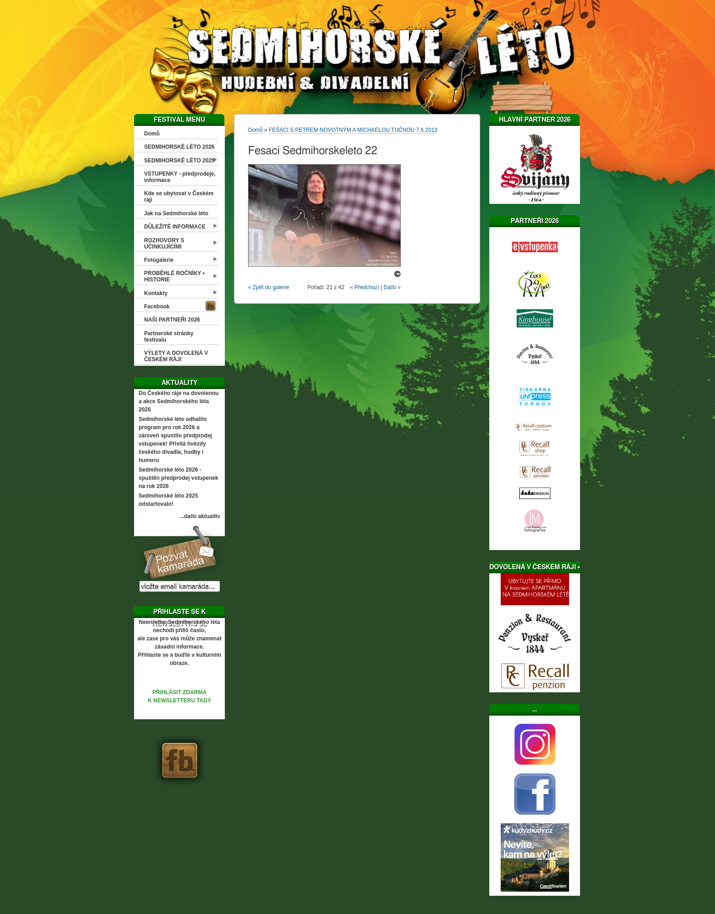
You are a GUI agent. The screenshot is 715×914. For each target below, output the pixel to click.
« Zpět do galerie (268, 287)
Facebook (157, 306)
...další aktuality (200, 516)
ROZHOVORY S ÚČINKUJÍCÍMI (164, 243)
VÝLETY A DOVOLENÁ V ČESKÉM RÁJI (176, 356)
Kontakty (155, 293)
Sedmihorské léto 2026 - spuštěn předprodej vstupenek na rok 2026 (178, 478)
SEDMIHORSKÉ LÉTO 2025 (179, 160)
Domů (152, 133)
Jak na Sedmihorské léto (176, 213)
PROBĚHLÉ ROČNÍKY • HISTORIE (174, 276)
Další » (391, 287)
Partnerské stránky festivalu (168, 336)
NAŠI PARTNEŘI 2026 (172, 320)
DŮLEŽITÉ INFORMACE (175, 226)
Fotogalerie (159, 260)
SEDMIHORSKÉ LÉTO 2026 (179, 147)
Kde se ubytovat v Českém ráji (178, 196)
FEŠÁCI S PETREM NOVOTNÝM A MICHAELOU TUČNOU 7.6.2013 (353, 130)
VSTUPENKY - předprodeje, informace (179, 177)
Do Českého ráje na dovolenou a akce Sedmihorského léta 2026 (178, 401)
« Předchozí (364, 287)
